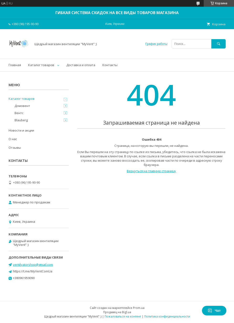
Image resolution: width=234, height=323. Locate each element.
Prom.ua (138, 308)
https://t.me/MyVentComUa (32, 271)
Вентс (19, 113)
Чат (214, 310)
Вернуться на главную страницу (151, 171)
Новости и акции (21, 130)
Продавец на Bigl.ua (117, 312)
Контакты (109, 65)
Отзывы (15, 147)
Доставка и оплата (80, 65)
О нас (13, 139)
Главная (15, 65)
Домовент (22, 106)
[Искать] (218, 43)
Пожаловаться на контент (123, 316)
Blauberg (21, 120)
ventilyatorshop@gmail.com (33, 264)
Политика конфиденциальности (167, 316)
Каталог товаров (41, 65)
